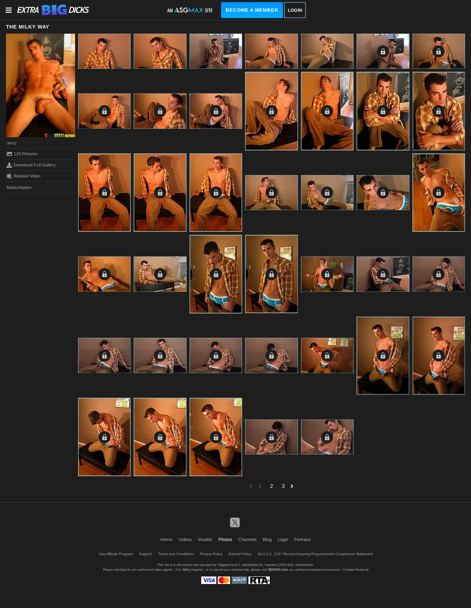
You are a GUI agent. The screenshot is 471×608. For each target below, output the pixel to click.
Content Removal (355, 569)
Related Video (24, 176)
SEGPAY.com (277, 569)
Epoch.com (128, 569)
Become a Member (252, 10)
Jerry (11, 143)
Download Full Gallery (31, 165)
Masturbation (19, 187)
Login (295, 10)
